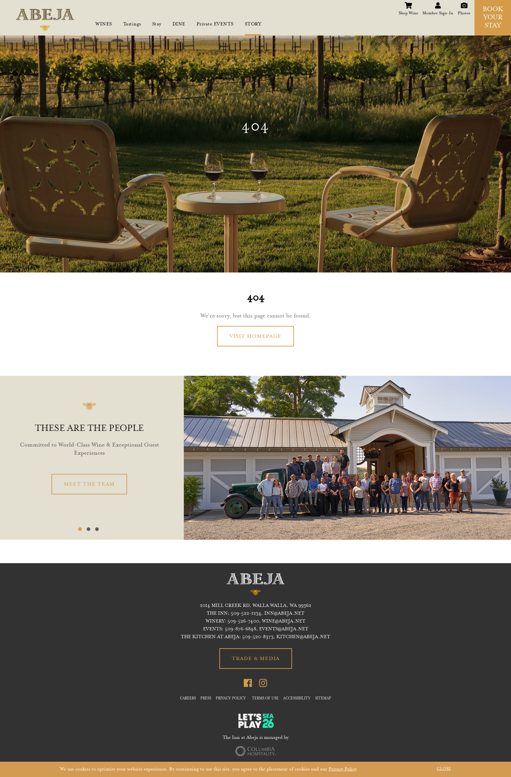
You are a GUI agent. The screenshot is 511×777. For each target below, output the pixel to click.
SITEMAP (323, 699)
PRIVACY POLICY (231, 699)
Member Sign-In (437, 4)
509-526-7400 (243, 621)
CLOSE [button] (444, 769)
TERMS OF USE (265, 699)
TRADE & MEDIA (256, 659)
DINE (178, 24)
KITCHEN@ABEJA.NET (303, 637)
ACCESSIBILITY (297, 699)
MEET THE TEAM (89, 484)
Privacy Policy (342, 769)
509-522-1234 (246, 613)
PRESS (205, 699)
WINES (103, 24)
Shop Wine (408, 4)
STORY (253, 24)
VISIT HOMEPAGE (255, 336)
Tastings (132, 24)
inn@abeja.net (284, 613)
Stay (156, 24)
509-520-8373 (257, 637)
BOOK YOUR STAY (493, 18)
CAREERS (188, 699)
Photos (464, 4)
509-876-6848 (240, 629)
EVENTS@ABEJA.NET (283, 629)
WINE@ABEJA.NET (283, 621)
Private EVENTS (215, 24)
